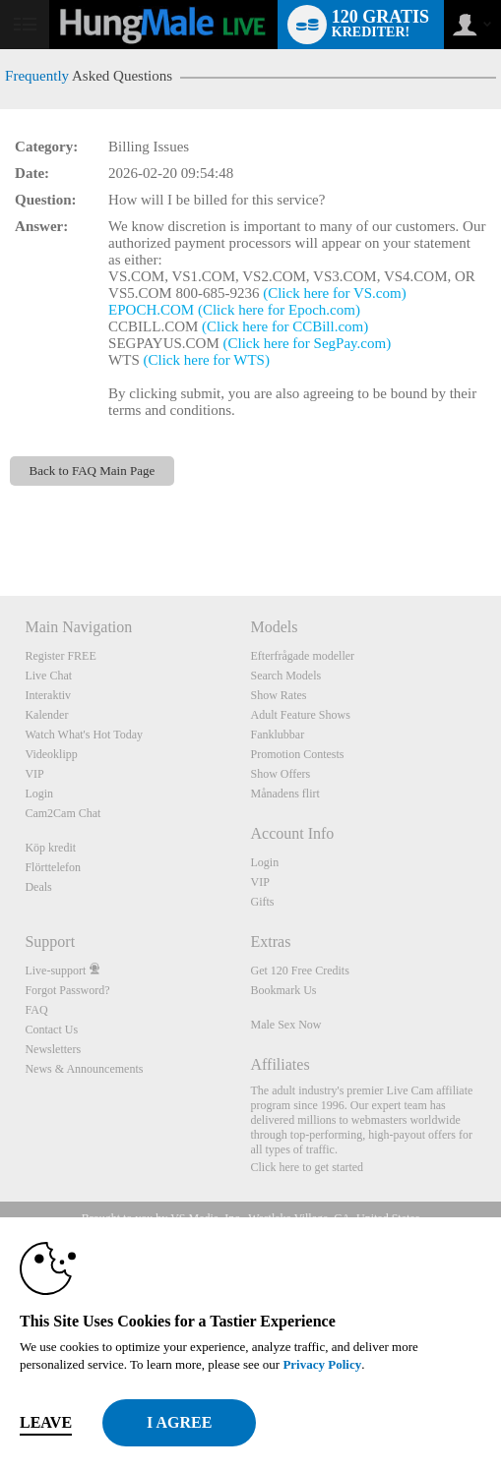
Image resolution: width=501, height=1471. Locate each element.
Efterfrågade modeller (302, 656)
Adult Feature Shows (299, 715)
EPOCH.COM (151, 310)
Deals (38, 887)
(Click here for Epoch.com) (279, 310)
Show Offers (280, 774)
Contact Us (51, 1029)
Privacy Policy (321, 1364)
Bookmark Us (283, 990)
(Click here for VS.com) (335, 293)
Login (39, 793)
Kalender (46, 715)
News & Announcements (84, 1069)
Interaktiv (48, 695)
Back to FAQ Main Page (93, 470)
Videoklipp (51, 754)
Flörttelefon (53, 867)
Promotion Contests (297, 754)
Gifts (262, 902)
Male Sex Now (285, 1024)
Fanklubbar (277, 734)
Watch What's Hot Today (84, 734)
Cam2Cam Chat (62, 813)
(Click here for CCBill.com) (285, 326)
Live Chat (48, 675)
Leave (46, 1422)
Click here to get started (306, 1167)
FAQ (36, 1010)
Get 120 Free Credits (299, 970)
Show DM (0, 522)
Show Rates (278, 695)
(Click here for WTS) (207, 360)
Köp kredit (50, 847)
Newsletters (53, 1049)
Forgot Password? (67, 990)
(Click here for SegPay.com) (307, 343)
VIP (34, 774)
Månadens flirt (284, 793)
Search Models (285, 675)
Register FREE (60, 656)
